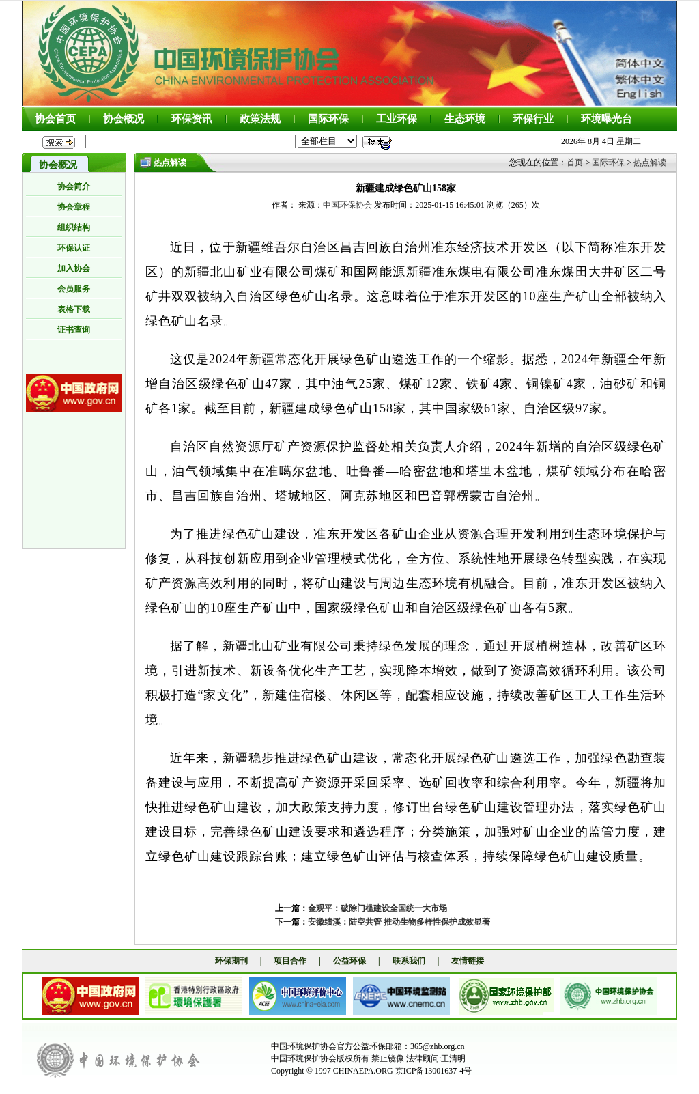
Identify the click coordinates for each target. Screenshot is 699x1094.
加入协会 (73, 268)
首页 (575, 162)
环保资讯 (191, 118)
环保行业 (533, 118)
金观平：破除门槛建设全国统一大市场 (377, 908)
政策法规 (260, 118)
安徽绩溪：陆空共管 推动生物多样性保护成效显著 (399, 922)
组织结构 (73, 227)
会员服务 (73, 289)
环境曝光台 (606, 118)
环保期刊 (231, 961)
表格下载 (73, 309)
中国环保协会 (347, 205)
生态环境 (464, 118)
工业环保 (396, 118)
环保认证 (73, 248)
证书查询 (73, 330)
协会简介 (73, 186)
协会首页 (55, 118)
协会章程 (73, 207)
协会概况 (123, 118)
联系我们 (409, 961)
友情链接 (467, 961)
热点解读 (649, 162)
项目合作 (290, 961)
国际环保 (328, 118)
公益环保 (349, 961)
